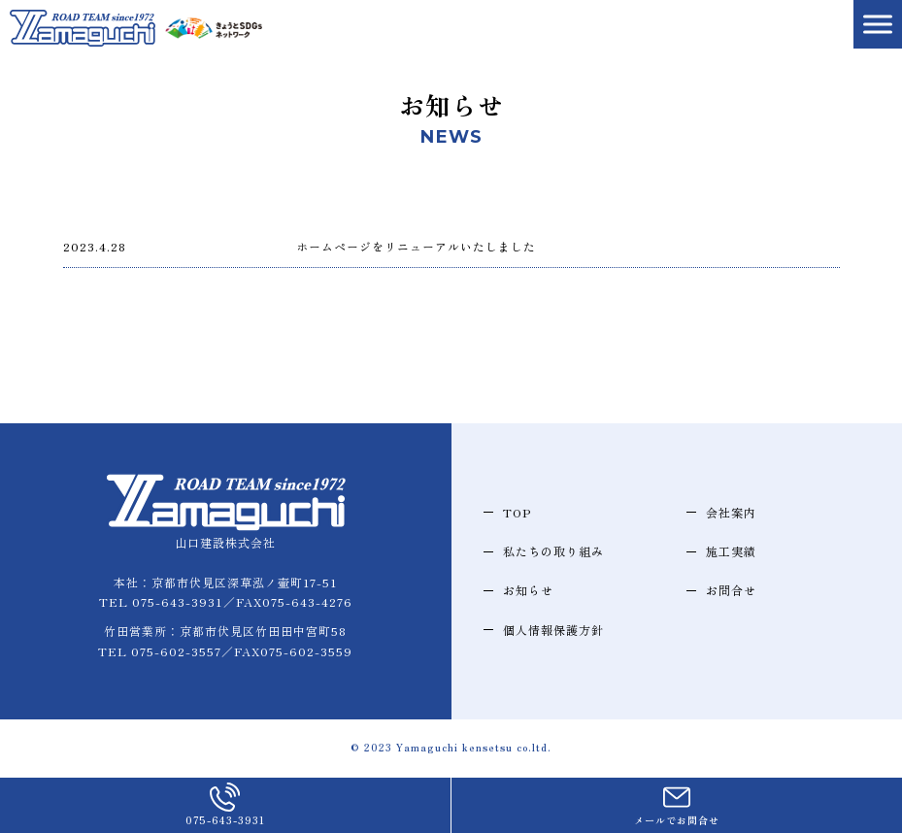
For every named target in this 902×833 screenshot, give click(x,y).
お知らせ (528, 590)
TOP (517, 512)
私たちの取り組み (553, 551)
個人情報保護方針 (553, 629)
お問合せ (731, 590)
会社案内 (731, 512)
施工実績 (731, 551)
